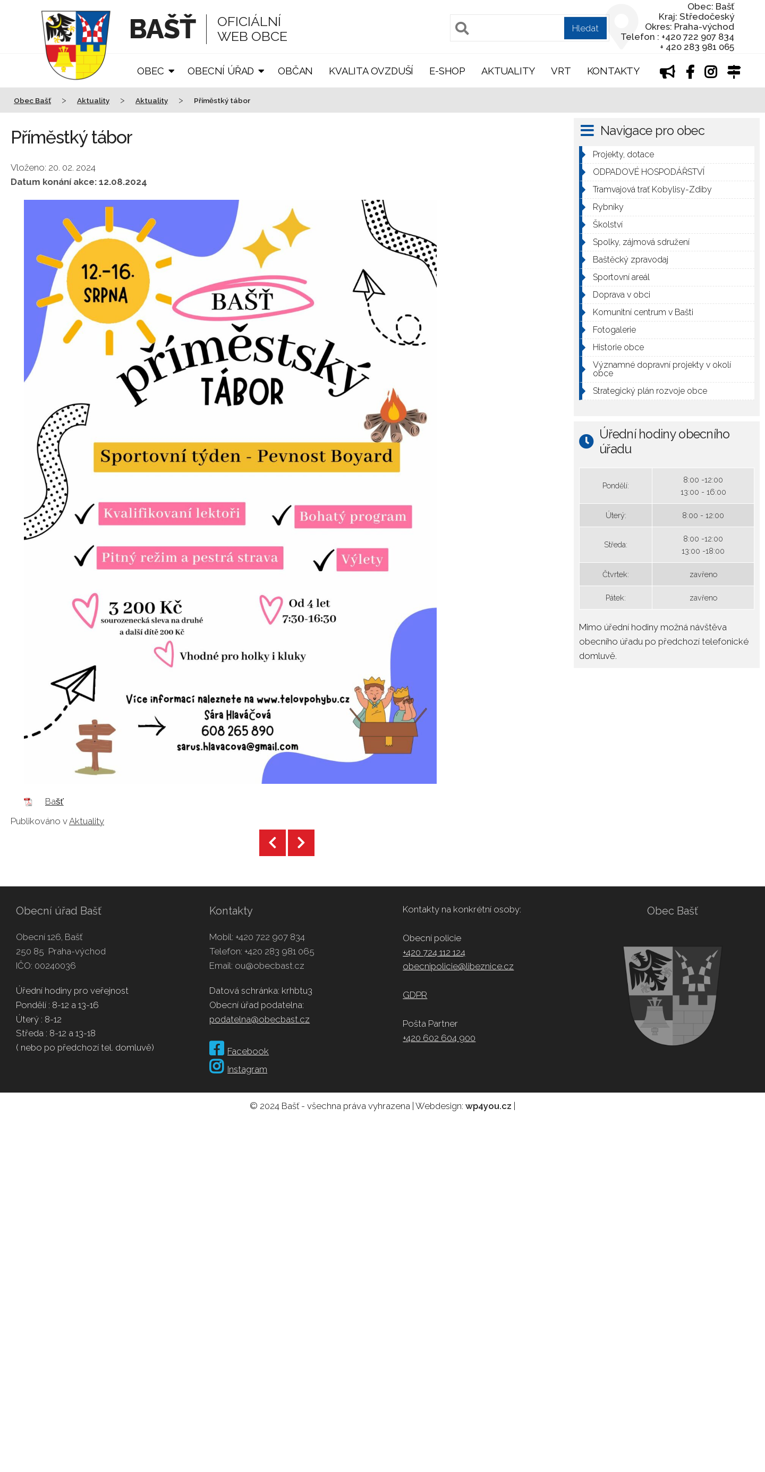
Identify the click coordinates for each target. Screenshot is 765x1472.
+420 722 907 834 (270, 937)
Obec (150, 71)
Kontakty (613, 71)
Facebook (239, 1051)
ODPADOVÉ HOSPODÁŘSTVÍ (648, 172)
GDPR (415, 994)
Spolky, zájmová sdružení (641, 242)
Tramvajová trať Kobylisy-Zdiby (652, 189)
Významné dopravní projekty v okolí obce (662, 369)
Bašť (54, 801)
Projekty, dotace (623, 154)
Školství (608, 224)
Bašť (162, 29)
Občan (295, 71)
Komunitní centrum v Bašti (643, 312)
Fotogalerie (614, 330)
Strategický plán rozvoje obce (650, 391)
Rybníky (608, 207)
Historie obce (618, 347)
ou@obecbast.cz (269, 965)
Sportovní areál (621, 277)
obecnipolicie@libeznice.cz (458, 966)
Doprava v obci (621, 295)
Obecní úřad (221, 71)
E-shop (447, 71)
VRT (561, 71)
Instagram (238, 1069)
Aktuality (508, 71)
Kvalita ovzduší (371, 71)
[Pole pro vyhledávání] (529, 27)
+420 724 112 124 (434, 952)
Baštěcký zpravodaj (630, 260)
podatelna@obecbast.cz (259, 1019)
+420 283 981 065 (279, 951)
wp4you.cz (488, 1106)
